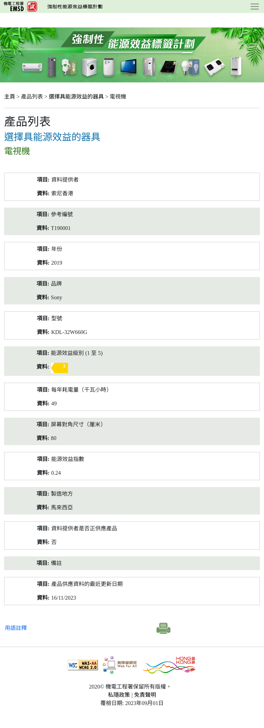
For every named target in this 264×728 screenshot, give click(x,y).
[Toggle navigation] (254, 6)
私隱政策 (119, 695)
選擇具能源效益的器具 (76, 97)
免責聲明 (145, 695)
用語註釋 (16, 628)
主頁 (9, 97)
